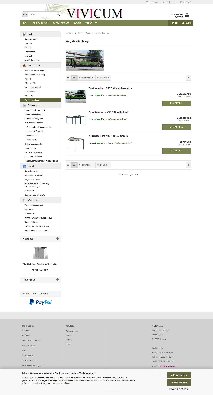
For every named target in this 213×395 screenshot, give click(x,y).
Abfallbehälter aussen (34, 175)
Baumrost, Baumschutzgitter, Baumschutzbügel (37, 185)
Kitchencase (30, 52)
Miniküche (29, 56)
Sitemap (69, 340)
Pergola (28, 79)
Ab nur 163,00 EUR (40, 270)
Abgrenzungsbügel (32, 179)
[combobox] (86, 78)
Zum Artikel (176, 103)
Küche (25, 23)
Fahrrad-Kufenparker (35, 131)
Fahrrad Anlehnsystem (34, 119)
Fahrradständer (61, 23)
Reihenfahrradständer (34, 123)
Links (68, 344)
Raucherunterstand (33, 87)
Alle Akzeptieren (179, 375)
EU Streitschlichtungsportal (33, 365)
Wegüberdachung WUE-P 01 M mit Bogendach (110, 88)
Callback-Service (73, 331)
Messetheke (30, 213)
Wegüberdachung (32, 100)
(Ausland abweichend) (118, 95)
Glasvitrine (29, 209)
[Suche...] (25, 14)
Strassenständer (31, 222)
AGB (24, 350)
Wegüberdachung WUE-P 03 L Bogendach (108, 136)
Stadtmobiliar (30, 91)
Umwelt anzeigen (32, 171)
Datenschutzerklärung (61, 383)
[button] (152, 2)
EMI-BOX (28, 43)
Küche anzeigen (31, 39)
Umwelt (77, 23)
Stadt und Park (40, 23)
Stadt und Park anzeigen (35, 70)
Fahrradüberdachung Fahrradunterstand (41, 161)
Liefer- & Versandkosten (32, 340)
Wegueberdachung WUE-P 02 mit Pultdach (109, 112)
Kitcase (28, 47)
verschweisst (32, 135)
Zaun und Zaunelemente (35, 195)
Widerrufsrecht (28, 345)
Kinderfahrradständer (33, 144)
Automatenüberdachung (35, 74)
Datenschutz (27, 355)
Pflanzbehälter (31, 83)
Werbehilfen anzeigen (34, 205)
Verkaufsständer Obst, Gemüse (38, 230)
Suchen (174, 23)
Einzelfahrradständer (33, 157)
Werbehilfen (91, 23)
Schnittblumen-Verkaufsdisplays (38, 218)
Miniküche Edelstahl (33, 60)
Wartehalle (29, 96)
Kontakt (25, 335)
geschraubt (31, 140)
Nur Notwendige (179, 382)
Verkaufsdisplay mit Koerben (37, 226)
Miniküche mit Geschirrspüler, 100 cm (40, 264)
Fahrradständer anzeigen (35, 110)
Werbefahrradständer (33, 152)
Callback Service (29, 360)
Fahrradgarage (31, 148)
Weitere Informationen (179, 389)
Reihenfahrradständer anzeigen (40, 127)
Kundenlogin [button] (169, 2)
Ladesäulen (29, 191)
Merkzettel (185, 2)
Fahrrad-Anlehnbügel (33, 114)
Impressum (27, 330)
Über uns (186, 23)
